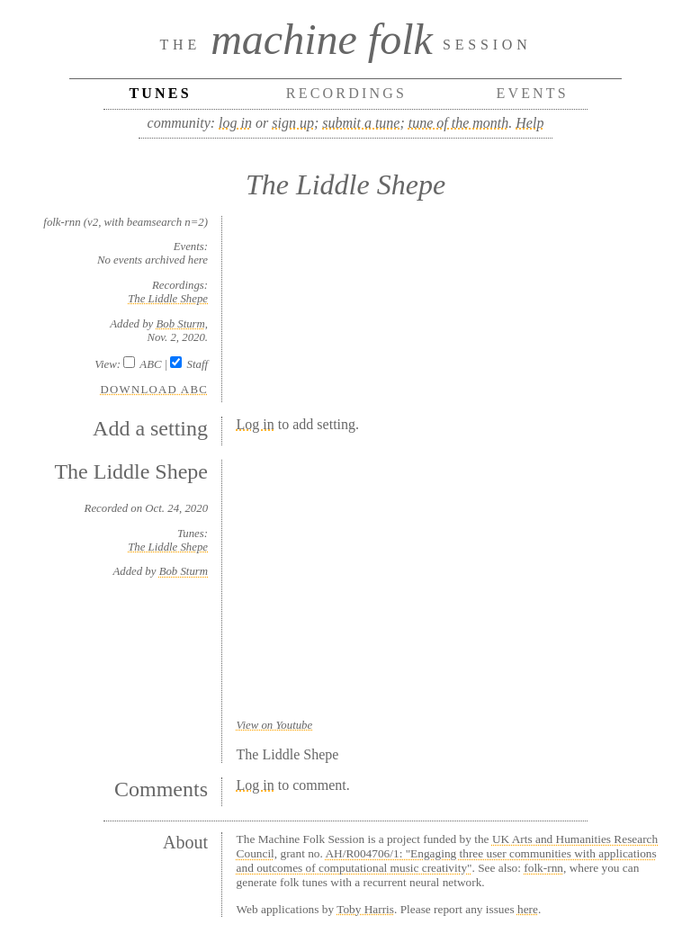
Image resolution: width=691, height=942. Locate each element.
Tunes (160, 93)
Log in (255, 424)
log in (235, 122)
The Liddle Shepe (168, 298)
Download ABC (155, 389)
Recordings (346, 93)
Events (532, 93)
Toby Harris (365, 909)
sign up (293, 122)
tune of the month (458, 122)
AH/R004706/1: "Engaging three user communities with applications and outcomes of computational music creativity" (447, 861)
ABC (150, 364)
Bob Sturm (180, 324)
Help (529, 122)
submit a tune (360, 122)
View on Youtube (275, 725)
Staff (197, 364)
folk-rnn (543, 868)
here (527, 909)
